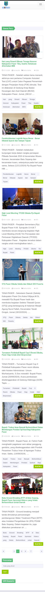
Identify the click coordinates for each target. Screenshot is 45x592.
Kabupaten (15, 103)
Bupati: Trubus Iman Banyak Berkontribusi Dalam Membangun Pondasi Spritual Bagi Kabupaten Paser (22, 429)
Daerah (36, 540)
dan (26, 178)
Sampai (33, 178)
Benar (33, 174)
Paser (23, 103)
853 (36, 359)
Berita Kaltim (26, 70)
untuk (30, 540)
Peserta (11, 321)
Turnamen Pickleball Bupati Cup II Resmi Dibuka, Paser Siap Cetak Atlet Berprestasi (22, 353)
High (4, 249)
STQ (4, 317)
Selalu (11, 540)
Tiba (29, 103)
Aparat (20, 178)
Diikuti (37, 317)
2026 (36, 70)
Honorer (6, 103)
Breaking (20, 533)
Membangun (14, 463)
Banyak (26, 459)
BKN (24, 107)
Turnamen (6, 388)
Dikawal (12, 178)
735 (36, 145)
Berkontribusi (36, 459)
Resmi (5, 392)
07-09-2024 (6, 507)
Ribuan (24, 99)
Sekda (25, 317)
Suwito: (36, 103)
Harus (26, 174)
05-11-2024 (6, 219)
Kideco (36, 536)
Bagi (39, 463)
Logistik (19, 174)
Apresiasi (28, 536)
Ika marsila (16, 70)
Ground (11, 533)
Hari (4, 99)
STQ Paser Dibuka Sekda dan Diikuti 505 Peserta (22, 284)
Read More (38, 107)
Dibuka (33, 249)
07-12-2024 (6, 70)
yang (10, 99)
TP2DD (26, 249)
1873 (36, 507)
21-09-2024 (6, 359)
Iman (19, 459)
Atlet (38, 392)
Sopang (5, 536)
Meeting (18, 249)
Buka (5, 533)
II (34, 388)
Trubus (12, 459)
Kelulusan (6, 107)
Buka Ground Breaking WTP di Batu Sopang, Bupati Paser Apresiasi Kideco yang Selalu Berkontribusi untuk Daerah (20, 500)
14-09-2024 (6, 436)
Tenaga (32, 99)
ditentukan (16, 107)
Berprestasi (7, 396)
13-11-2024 (6, 145)
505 (4, 321)
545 (36, 288)
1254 (36, 436)
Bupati (5, 252)
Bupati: (5, 459)
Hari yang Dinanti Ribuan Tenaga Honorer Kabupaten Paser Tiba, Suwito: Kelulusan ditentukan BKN (19, 63)
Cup (30, 388)
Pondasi (24, 463)
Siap (25, 392)
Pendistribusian (8, 174)
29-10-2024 (6, 288)
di (32, 533)
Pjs (40, 249)
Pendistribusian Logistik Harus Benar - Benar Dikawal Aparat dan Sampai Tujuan (21, 139)
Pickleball (16, 388)
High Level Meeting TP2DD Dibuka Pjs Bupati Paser (21, 214)
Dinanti (17, 99)
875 (36, 219)
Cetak (32, 392)
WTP (27, 533)
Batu (37, 533)
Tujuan (5, 181)
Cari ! (5, 572)
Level (11, 249)
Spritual (32, 463)
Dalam (5, 463)
